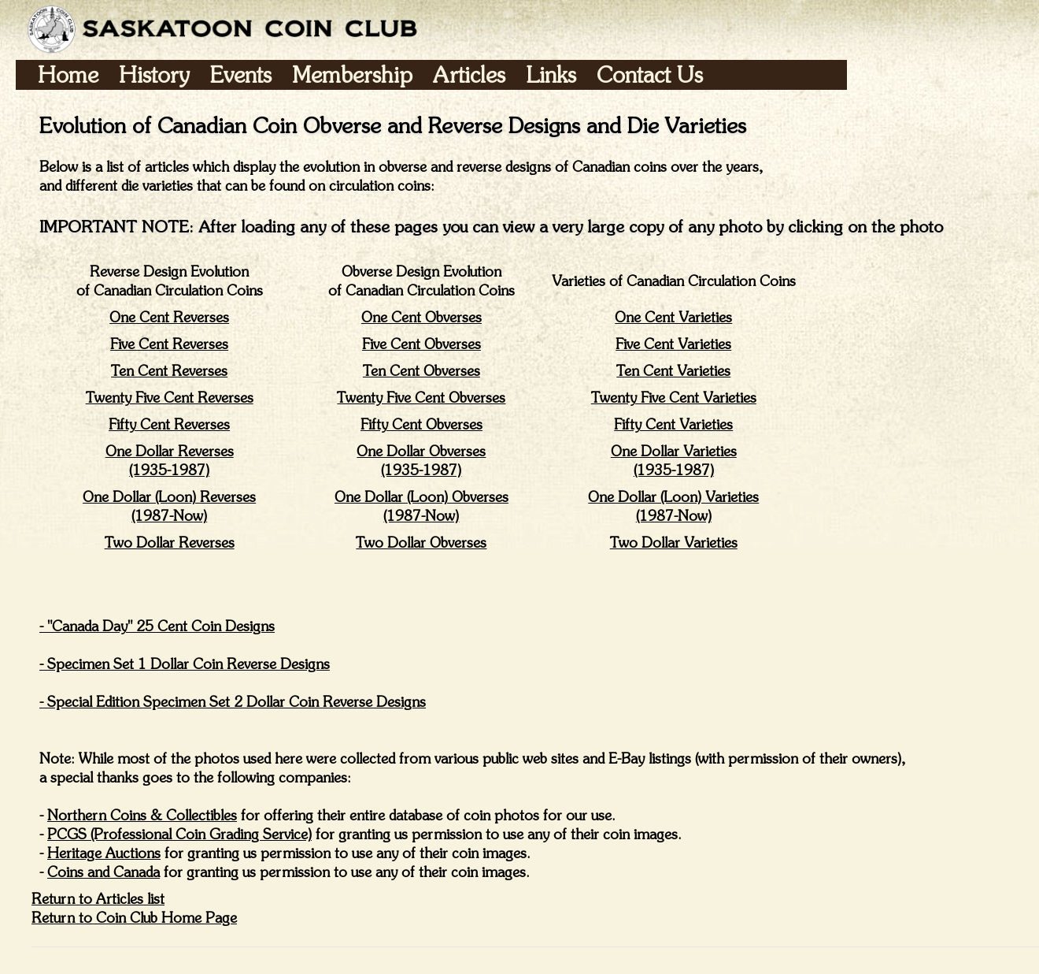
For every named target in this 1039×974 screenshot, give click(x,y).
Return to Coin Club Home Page (134, 917)
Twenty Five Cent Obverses (421, 397)
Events (241, 74)
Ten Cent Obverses (421, 370)
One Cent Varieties (673, 317)
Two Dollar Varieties (674, 542)
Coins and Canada (103, 872)
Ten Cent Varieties (673, 370)
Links (551, 74)
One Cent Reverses (169, 317)
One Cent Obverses (421, 317)
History (154, 74)
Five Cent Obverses (421, 344)
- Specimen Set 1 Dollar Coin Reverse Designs (184, 664)
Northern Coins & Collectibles (142, 815)
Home (68, 74)
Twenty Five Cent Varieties (673, 397)
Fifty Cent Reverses (169, 424)
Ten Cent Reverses (169, 370)
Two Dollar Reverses (170, 542)
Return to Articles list (98, 898)
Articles (469, 74)
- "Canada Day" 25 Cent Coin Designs (157, 626)
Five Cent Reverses (169, 344)
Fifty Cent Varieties (673, 424)
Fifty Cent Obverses (422, 424)
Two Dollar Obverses (421, 542)
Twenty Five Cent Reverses (169, 397)
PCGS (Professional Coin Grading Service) (179, 834)
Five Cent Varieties (673, 344)
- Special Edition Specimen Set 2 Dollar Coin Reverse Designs (232, 701)
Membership (352, 74)
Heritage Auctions (104, 853)
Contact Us (650, 74)
